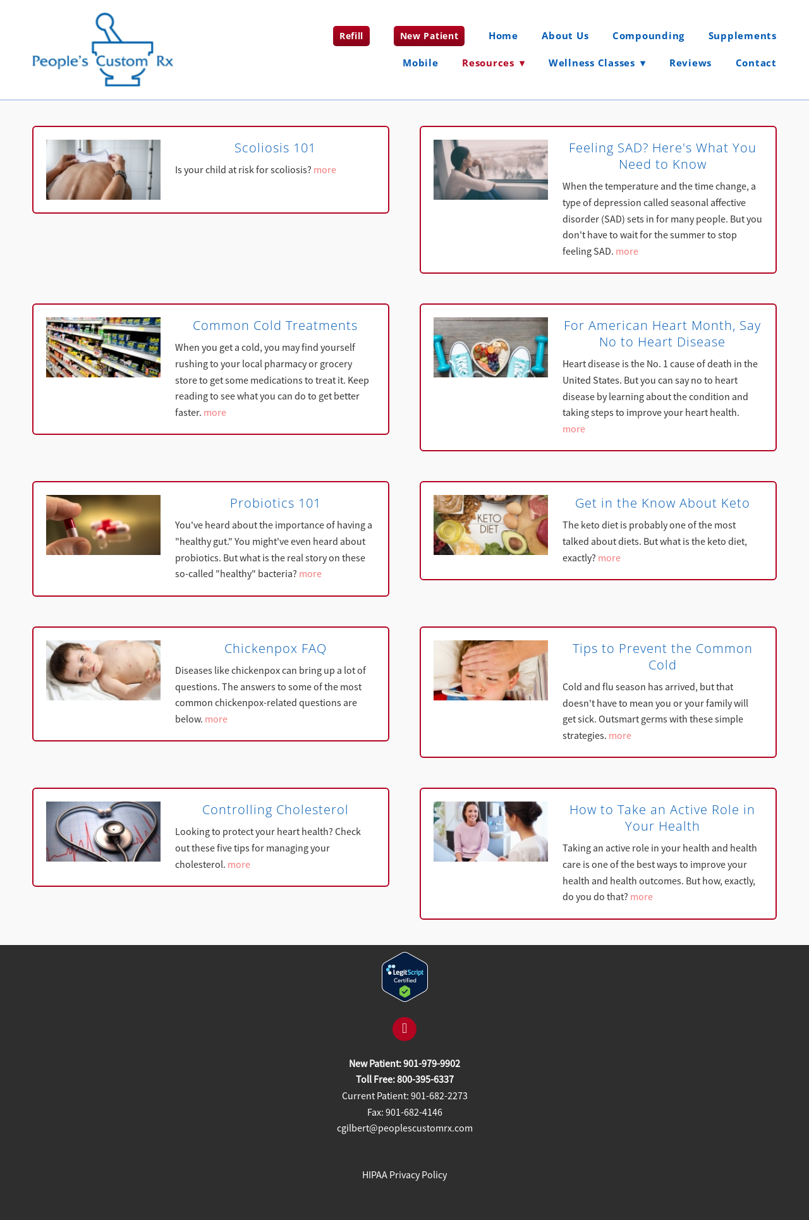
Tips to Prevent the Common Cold (663, 656)
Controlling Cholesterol (275, 809)
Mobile (421, 63)
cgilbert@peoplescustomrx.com (405, 1128)
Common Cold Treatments (275, 325)
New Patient (429, 35)
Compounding (648, 35)
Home (503, 35)
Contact (756, 63)
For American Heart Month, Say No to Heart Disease (662, 333)
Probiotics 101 (275, 503)
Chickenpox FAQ (275, 648)
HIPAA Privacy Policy (404, 1175)
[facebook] (404, 1029)
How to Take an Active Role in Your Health (662, 817)
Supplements (743, 35)
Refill (351, 35)
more (324, 170)
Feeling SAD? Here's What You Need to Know (663, 155)
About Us (565, 35)
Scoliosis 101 (275, 147)
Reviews (690, 63)
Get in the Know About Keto (662, 503)
